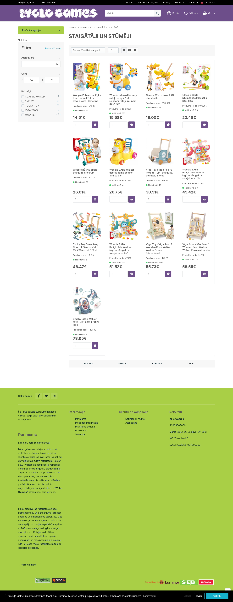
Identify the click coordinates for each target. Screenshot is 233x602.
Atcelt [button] (187, 596)
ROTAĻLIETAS (86, 27)
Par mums (80, 418)
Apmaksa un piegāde (148, 2)
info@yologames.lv (27, 2)
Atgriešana (131, 422)
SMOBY (29, 101)
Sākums (72, 27)
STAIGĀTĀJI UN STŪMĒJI (108, 27)
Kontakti (157, 363)
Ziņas (190, 363)
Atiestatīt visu (53, 48)
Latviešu (207, 2)
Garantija (179, 2)
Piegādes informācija (86, 422)
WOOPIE (29, 114)
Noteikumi (193, 2)
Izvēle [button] (199, 596)
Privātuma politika (85, 426)
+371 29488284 (49, 2)
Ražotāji (166, 2)
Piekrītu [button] (217, 596)
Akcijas (129, 2)
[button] (208, 2)
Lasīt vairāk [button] (149, 596)
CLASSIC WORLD (35, 96)
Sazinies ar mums (135, 418)
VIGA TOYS (31, 110)
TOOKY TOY (32, 105)
